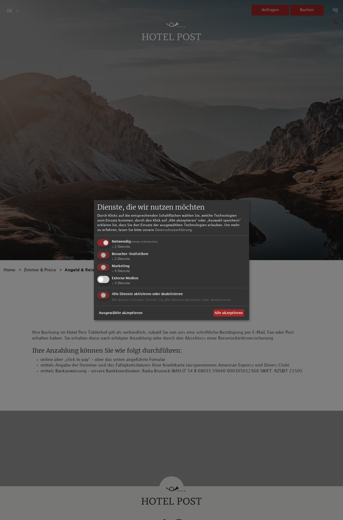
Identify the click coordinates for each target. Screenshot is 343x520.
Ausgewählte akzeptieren (120, 313)
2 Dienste (121, 246)
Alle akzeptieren (228, 313)
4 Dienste (121, 271)
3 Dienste (121, 282)
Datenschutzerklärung (173, 229)
